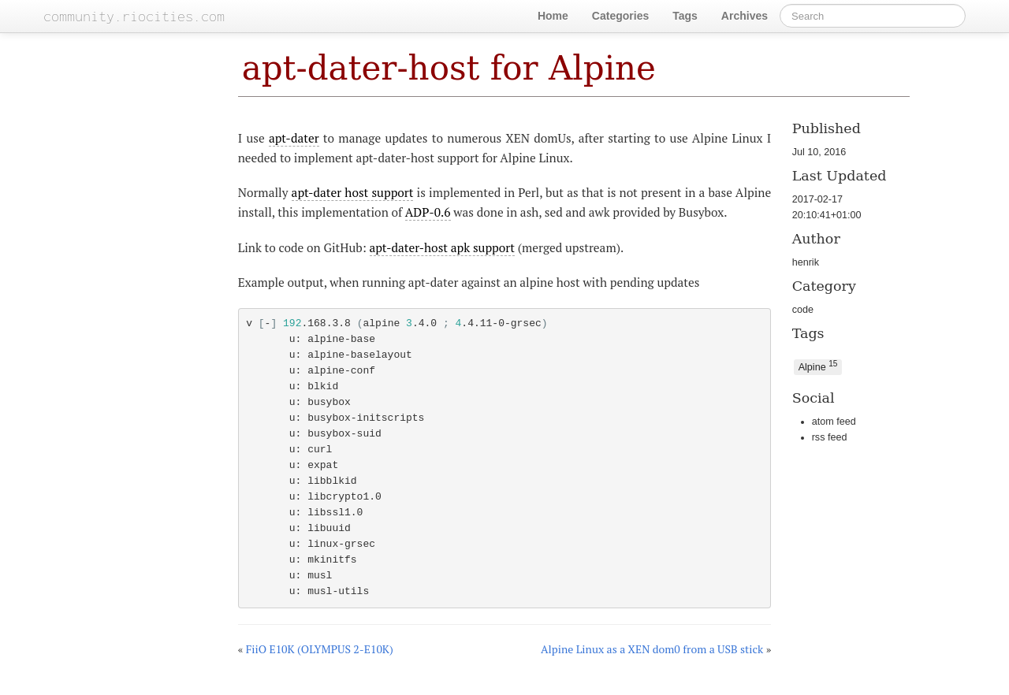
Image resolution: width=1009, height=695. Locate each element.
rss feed (829, 437)
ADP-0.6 (428, 212)
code (803, 309)
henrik (805, 262)
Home (553, 15)
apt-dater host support (353, 192)
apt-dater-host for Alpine (449, 68)
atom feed (834, 421)
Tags (685, 15)
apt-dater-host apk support (442, 247)
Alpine (818, 366)
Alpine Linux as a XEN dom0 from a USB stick (652, 648)
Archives (744, 15)
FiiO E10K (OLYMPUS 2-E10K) (319, 648)
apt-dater (294, 138)
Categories (620, 15)
